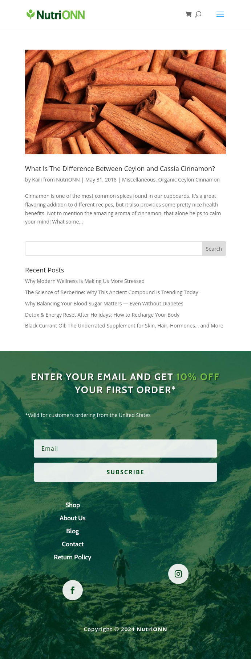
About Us (73, 518)
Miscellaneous (138, 179)
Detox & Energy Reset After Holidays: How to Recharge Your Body (102, 314)
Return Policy (73, 557)
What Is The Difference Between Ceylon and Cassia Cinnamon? (120, 168)
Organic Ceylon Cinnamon (189, 179)
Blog (72, 531)
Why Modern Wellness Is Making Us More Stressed (85, 281)
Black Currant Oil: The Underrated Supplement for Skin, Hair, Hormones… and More (124, 325)
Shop (72, 505)
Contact (73, 544)
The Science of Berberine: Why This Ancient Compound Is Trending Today (111, 292)
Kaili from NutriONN (56, 179)
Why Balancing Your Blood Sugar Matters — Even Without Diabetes (104, 303)
